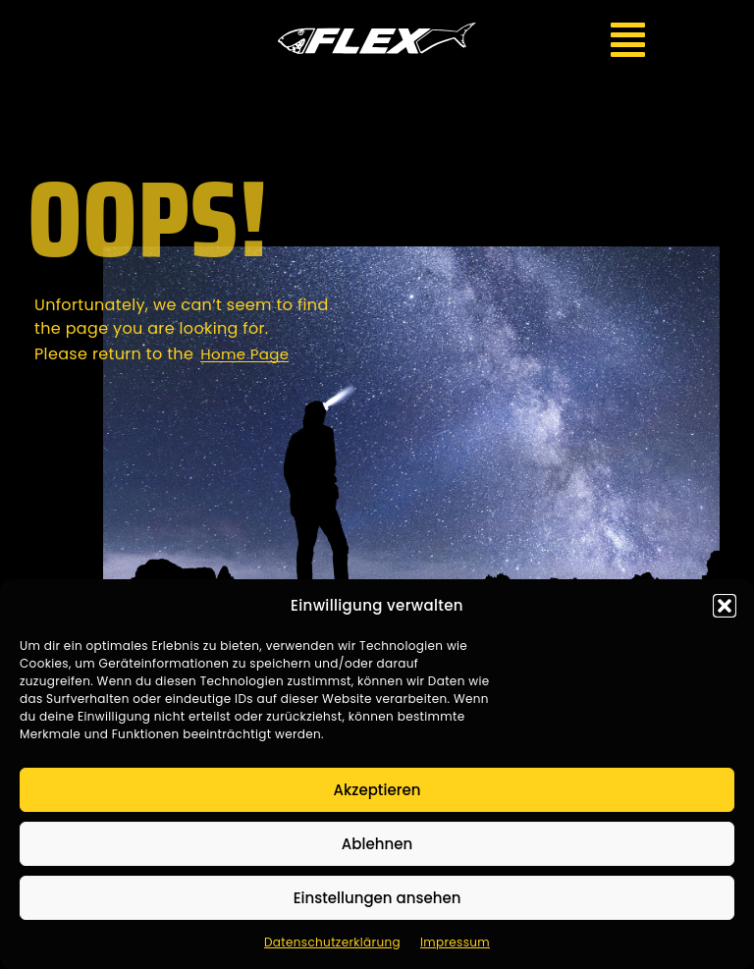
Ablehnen (377, 844)
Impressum (455, 942)
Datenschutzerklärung (332, 942)
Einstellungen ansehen (377, 898)
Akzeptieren (377, 790)
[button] (724, 606)
